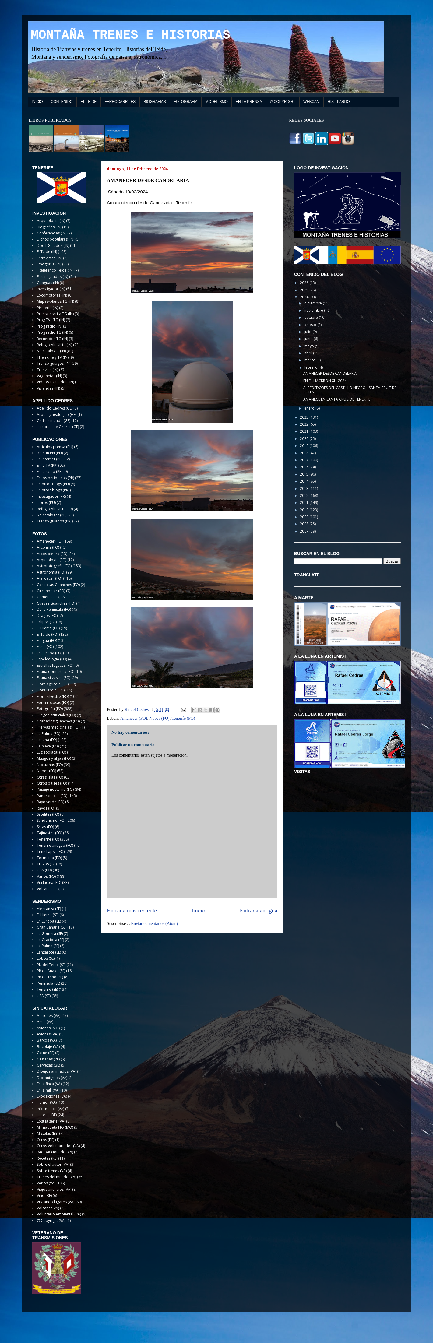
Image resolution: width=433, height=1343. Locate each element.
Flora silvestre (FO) (53, 696)
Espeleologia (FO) (52, 659)
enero (309, 408)
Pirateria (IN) (47, 307)
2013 (304, 488)
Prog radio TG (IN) (52, 332)
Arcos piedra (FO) (52, 553)
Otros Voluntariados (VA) (58, 1145)
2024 (304, 297)
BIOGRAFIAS (154, 102)
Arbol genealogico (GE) (56, 414)
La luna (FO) (47, 739)
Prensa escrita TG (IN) (55, 313)
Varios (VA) (46, 1183)
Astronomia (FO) (51, 572)
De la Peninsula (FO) (54, 609)
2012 (304, 495)
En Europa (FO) (49, 653)
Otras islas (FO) (50, 777)
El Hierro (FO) (48, 628)
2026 (304, 282)
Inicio (199, 910)
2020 (304, 438)
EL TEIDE (89, 102)
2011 (304, 502)
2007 (304, 531)
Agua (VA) (45, 1021)
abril (308, 353)
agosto (310, 324)
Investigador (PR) (51, 496)
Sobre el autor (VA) (53, 1164)
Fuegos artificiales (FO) (56, 715)
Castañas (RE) (48, 1059)
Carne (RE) (45, 1052)
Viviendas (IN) (48, 388)
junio (309, 338)
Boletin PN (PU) (50, 452)
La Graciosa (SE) (50, 939)
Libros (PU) (46, 502)
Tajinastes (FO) (49, 832)
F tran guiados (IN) (52, 276)
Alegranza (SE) (49, 908)
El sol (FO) (45, 646)
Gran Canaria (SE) (51, 927)
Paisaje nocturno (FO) (55, 789)
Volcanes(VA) (48, 1208)
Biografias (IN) (49, 227)
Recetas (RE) (47, 1158)
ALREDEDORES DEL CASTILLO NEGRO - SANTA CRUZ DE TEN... (349, 390)
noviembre (314, 310)
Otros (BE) (45, 1139)
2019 (304, 445)
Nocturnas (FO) (50, 764)
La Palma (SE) (48, 945)
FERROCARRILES (120, 102)
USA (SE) (44, 995)
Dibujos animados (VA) (56, 1071)
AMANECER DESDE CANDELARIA (330, 373)
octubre (311, 317)
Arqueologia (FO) (51, 559)
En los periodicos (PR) (55, 477)
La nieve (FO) (48, 746)
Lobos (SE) (46, 958)
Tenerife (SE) (47, 989)
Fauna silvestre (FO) (53, 677)
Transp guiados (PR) (54, 521)
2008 (304, 523)
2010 (304, 509)
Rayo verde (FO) (50, 801)
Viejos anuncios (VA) (54, 1189)
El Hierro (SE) (47, 914)
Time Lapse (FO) (51, 851)
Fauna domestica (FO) (55, 671)
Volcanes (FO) (48, 888)
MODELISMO (217, 102)
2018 (304, 452)
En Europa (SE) (49, 921)
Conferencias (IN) (51, 233)
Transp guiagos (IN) (53, 363)
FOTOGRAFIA (186, 102)
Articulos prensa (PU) (55, 446)
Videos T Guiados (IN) (55, 382)
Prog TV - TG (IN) (51, 319)
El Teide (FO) (47, 634)
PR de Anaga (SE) (51, 970)
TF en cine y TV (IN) (53, 357)
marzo (310, 360)
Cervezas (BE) (48, 1065)
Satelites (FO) (48, 814)
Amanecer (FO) (133, 718)
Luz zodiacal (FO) (51, 752)
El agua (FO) (47, 640)
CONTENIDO (62, 102)
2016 (304, 466)
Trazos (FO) (47, 864)
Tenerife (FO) (183, 718)
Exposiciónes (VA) (52, 1096)
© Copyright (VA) (51, 1220)
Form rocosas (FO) (53, 702)
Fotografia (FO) (50, 708)
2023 (304, 417)
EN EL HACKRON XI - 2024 (325, 380)
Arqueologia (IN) (51, 220)
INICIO (37, 102)
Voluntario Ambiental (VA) (59, 1214)
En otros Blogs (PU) (53, 484)
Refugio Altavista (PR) (55, 509)
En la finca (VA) (49, 1083)
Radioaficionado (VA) (55, 1152)
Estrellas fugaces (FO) (55, 665)
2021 (304, 431)
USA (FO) (44, 870)
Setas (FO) (45, 826)
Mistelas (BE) (47, 1133)
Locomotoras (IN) (52, 295)
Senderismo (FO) (51, 820)
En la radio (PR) (49, 471)
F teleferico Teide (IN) (55, 270)
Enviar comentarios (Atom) (154, 923)
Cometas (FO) (48, 596)
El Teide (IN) (47, 251)
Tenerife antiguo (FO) (55, 845)
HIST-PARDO (339, 102)
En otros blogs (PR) (53, 490)
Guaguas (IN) (48, 282)
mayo (309, 346)
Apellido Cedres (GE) (54, 408)
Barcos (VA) (47, 1040)
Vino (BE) (44, 1195)
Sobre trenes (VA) (52, 1170)
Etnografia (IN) (49, 264)
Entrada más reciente (132, 910)
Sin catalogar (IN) (51, 350)
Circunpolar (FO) (51, 590)
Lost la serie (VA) (51, 1121)
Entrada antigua (259, 910)
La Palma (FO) (48, 733)
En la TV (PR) (47, 465)
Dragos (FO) (47, 615)
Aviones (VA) (47, 1034)
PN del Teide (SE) (51, 964)
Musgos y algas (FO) (54, 758)
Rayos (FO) (46, 808)
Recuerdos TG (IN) (52, 338)
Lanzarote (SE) (49, 952)
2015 (304, 474)
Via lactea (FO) (49, 882)
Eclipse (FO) (47, 621)
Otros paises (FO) (52, 783)
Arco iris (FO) (48, 547)
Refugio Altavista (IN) (54, 344)
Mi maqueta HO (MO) (55, 1127)
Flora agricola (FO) (53, 684)
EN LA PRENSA (249, 102)
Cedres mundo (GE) (53, 420)
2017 (304, 459)
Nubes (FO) (159, 718)
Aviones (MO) (48, 1028)
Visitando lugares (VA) (55, 1201)
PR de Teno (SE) (50, 976)
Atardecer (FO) (49, 578)
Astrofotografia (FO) (54, 565)
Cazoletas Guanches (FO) (58, 584)
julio (308, 331)
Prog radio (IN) (49, 326)
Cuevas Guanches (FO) (56, 603)
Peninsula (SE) (48, 983)
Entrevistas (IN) (49, 258)
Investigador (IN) (51, 288)
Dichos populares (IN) (55, 239)
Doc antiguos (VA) (52, 1077)
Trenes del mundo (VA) (56, 1177)
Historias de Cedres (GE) (58, 426)
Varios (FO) (46, 876)
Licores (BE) (47, 1114)
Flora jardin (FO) (51, 690)
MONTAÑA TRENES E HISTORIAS (130, 35)
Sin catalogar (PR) (51, 515)
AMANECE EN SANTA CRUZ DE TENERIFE (336, 399)
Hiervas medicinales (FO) (58, 727)
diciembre (313, 303)
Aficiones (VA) (48, 1015)
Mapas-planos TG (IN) (55, 301)
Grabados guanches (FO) (58, 721)
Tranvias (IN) (47, 369)
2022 (304, 424)
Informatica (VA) (50, 1108)
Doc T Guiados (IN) (53, 245)
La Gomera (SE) (50, 933)
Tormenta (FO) (49, 857)
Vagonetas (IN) (49, 375)
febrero (311, 367)
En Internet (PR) (49, 459)
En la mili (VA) (48, 1090)
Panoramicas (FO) (52, 795)
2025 (304, 290)
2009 (304, 516)
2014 (304, 481)
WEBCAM (311, 102)
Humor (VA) (47, 1102)
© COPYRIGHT (283, 102)
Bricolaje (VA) (48, 1046)
